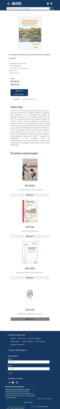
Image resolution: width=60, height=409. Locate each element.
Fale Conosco (22, 338)
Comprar (19, 91)
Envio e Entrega (40, 341)
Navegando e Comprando (17, 344)
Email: (10, 366)
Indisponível (30, 319)
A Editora (12, 338)
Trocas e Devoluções (27, 341)
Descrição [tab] (16, 99)
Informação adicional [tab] (29, 99)
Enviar (10, 373)
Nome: (10, 359)
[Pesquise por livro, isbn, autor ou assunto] (28, 8)
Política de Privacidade (34, 338)
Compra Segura (14, 341)
